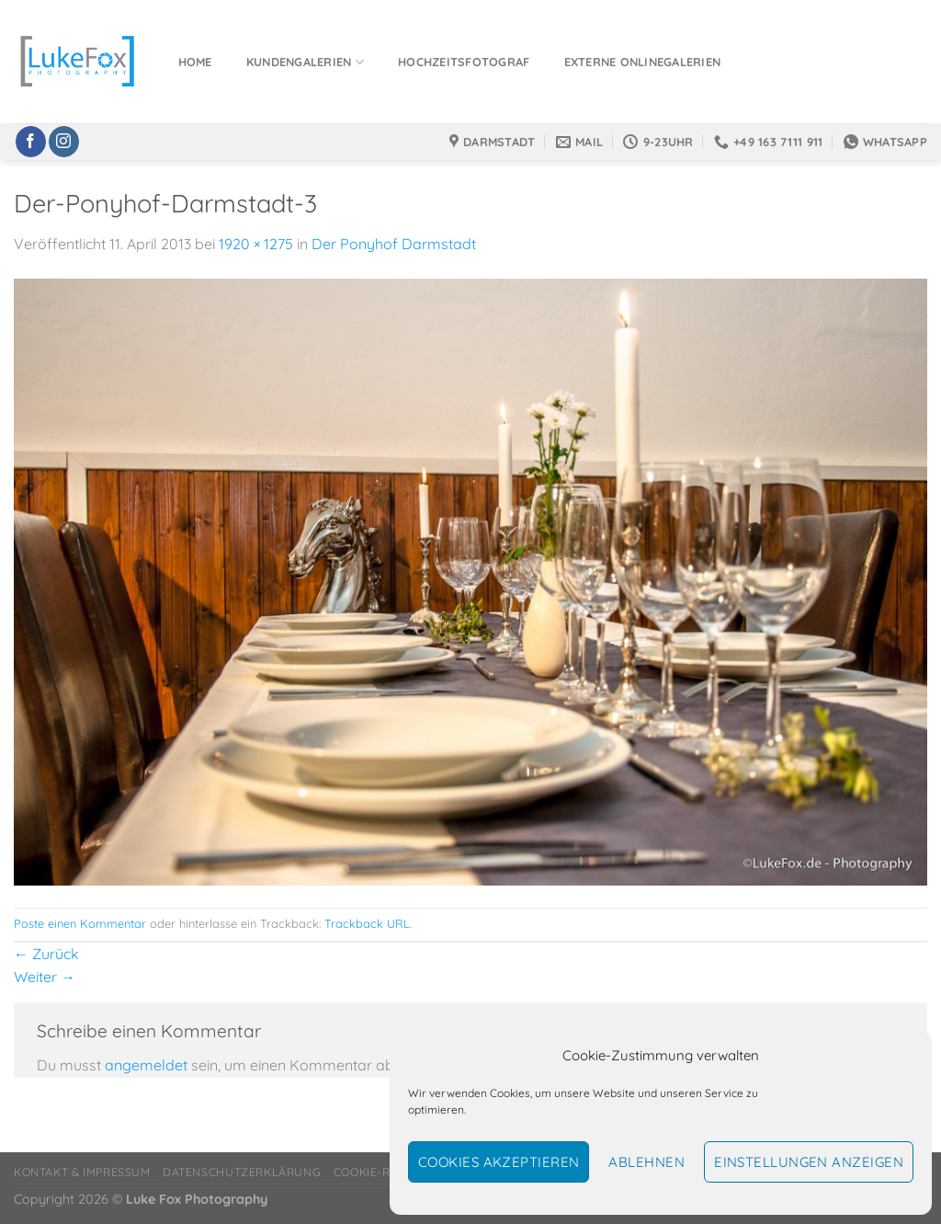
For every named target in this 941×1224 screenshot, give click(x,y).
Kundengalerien (305, 62)
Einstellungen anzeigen (808, 1162)
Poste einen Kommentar (80, 923)
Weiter (44, 976)
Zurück (46, 953)
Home (195, 61)
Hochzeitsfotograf (463, 61)
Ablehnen (646, 1162)
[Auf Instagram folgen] (64, 141)
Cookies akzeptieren (499, 1162)
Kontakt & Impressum (82, 1172)
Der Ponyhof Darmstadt (394, 244)
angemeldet (146, 1065)
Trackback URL (367, 923)
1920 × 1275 (256, 244)
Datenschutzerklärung (242, 1172)
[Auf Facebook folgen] (31, 141)
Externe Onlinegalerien (642, 61)
